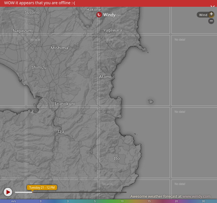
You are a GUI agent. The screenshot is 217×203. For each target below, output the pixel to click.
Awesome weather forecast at (170, 196)
